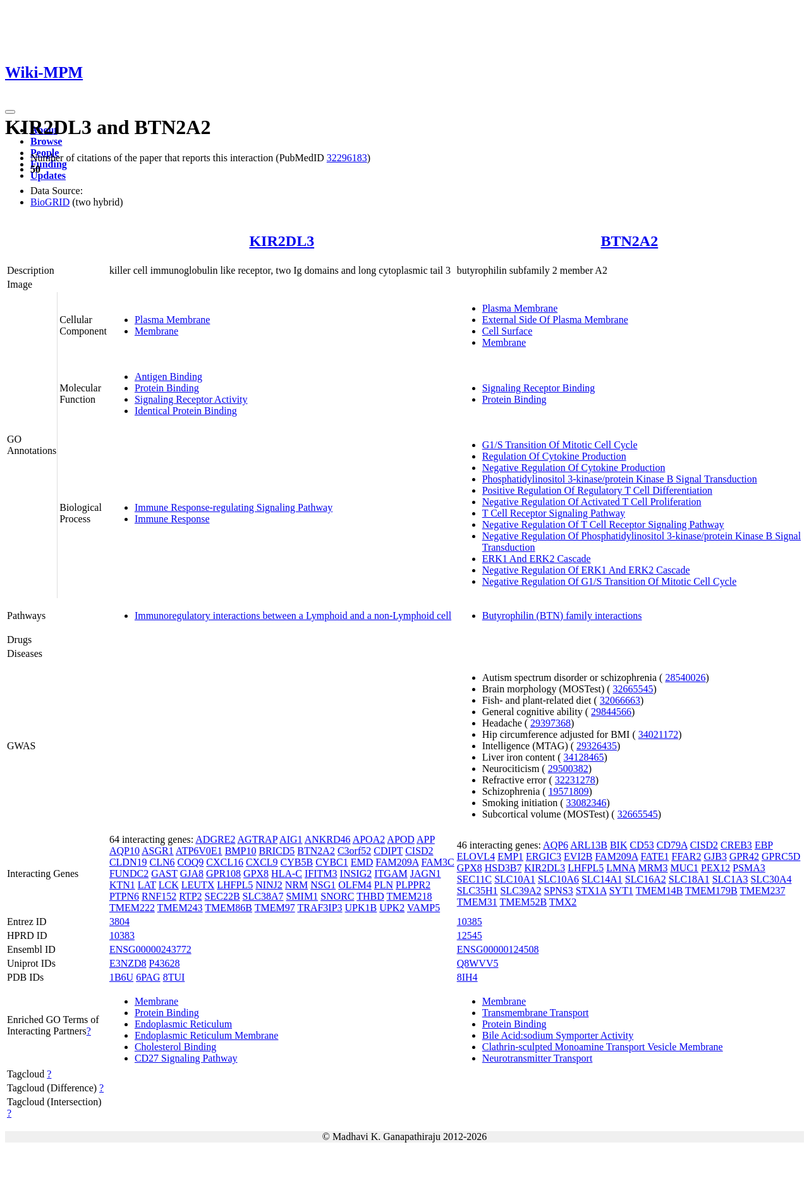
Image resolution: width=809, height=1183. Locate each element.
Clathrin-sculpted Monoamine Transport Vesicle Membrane (602, 1046)
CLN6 (161, 862)
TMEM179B (711, 890)
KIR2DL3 (281, 241)
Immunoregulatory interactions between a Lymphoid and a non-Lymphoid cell (293, 615)
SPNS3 (558, 890)
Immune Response (172, 518)
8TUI (174, 977)
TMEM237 (762, 890)
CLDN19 (128, 862)
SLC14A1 (602, 879)
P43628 (164, 963)
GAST (164, 873)
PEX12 (715, 867)
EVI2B (578, 856)
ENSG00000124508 (498, 949)
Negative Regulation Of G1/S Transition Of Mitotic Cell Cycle (609, 581)
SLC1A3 (730, 879)
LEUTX (197, 885)
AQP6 (555, 845)
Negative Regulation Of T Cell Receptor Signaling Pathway (603, 524)
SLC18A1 (689, 879)
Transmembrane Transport (535, 1012)
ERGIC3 (543, 856)
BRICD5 (277, 850)
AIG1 (290, 839)
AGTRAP (257, 839)
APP (426, 839)
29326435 (596, 745)
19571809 (569, 791)
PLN (383, 885)
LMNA (620, 867)
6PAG (148, 977)
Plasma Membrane (172, 319)
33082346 (586, 802)
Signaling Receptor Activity (191, 399)
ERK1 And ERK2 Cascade (536, 558)
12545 (469, 935)
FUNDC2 (129, 873)
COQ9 (190, 862)
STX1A (591, 890)
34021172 (658, 734)
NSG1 (323, 885)
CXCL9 (262, 862)
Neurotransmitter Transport (537, 1058)
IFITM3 (321, 873)
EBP (764, 845)
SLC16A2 (645, 879)
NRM (296, 885)
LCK (169, 885)
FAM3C (437, 862)
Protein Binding (167, 388)
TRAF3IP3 (319, 907)
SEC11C (474, 879)
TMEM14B (659, 890)
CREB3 (736, 845)
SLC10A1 (514, 879)
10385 (469, 921)
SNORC (337, 896)
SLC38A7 (263, 896)
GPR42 (744, 856)
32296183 (347, 157)
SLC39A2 (521, 890)
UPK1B (361, 907)
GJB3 (714, 856)
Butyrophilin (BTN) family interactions (562, 615)
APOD (401, 839)
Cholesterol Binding (175, 1046)
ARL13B (588, 845)
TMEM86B (228, 907)
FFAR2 (687, 856)
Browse (46, 141)
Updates (48, 175)
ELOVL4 (476, 856)
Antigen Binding (168, 376)
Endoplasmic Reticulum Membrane (207, 1035)
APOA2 (369, 839)
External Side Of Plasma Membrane (555, 319)
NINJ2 (269, 885)
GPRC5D (781, 856)
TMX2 (563, 902)
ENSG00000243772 (150, 949)
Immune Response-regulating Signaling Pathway (233, 507)
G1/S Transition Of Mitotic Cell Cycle (560, 444)
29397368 (550, 723)
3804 (119, 921)
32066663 (620, 700)
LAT (147, 885)
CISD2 (419, 850)
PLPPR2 (413, 885)
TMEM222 (132, 907)
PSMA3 (749, 867)
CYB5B (297, 862)
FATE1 (655, 856)
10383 (122, 935)
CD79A (672, 845)
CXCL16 (224, 862)
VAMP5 (423, 907)
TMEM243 (180, 907)
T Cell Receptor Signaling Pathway (553, 513)
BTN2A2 (630, 241)
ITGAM (390, 873)
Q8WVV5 (478, 963)
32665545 (633, 688)
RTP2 (190, 896)
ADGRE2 (215, 839)
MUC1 (684, 867)
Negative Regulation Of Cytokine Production (574, 467)
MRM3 (652, 867)
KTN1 (122, 885)
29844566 (611, 711)
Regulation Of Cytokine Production (554, 456)
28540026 (685, 677)
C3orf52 (354, 850)
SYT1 (621, 890)
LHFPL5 (235, 885)
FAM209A (396, 862)
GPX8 (256, 873)
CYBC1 (331, 862)
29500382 (568, 768)
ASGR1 (158, 850)
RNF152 (159, 896)
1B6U (121, 977)
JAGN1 (425, 873)
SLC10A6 (558, 879)
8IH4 (467, 977)
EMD (362, 862)
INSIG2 (356, 873)
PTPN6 (124, 896)
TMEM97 (275, 907)
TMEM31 (477, 902)
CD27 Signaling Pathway (186, 1058)
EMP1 (510, 856)
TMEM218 (409, 896)
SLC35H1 (477, 890)
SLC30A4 (771, 879)
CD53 (642, 845)
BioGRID (50, 202)
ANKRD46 (328, 839)
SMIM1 (302, 896)
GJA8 (192, 873)
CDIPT (388, 850)
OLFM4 (354, 885)
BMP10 (241, 850)
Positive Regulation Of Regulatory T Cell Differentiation (597, 490)
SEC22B (222, 896)
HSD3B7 (503, 867)
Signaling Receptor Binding (538, 388)
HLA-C (286, 873)
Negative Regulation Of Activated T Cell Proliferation (592, 501)
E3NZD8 (128, 963)
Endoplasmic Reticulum (183, 1024)
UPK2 (391, 907)
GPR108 (223, 873)
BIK (619, 845)
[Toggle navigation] (10, 112)
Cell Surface (507, 331)
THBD (370, 896)
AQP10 (124, 850)
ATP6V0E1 (199, 850)
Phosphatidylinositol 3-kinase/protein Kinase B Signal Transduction (619, 479)
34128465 (584, 757)
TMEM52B (523, 902)
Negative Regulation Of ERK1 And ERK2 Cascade (586, 570)
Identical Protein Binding (186, 410)
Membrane (156, 331)
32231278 (575, 780)
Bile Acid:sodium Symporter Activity (558, 1035)
